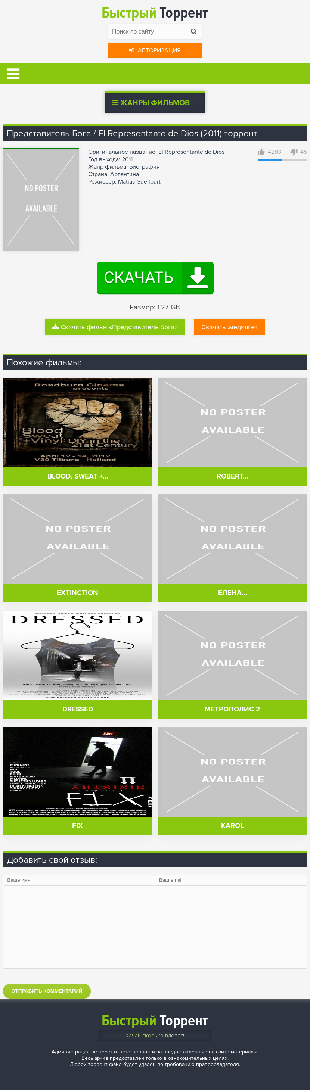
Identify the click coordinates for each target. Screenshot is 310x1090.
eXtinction (77, 593)
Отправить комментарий (46, 991)
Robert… (232, 476)
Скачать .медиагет (229, 327)
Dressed (77, 709)
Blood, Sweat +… (77, 476)
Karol (232, 826)
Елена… (232, 593)
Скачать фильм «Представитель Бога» (114, 327)
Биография (144, 167)
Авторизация (155, 50)
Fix (77, 826)
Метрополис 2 (232, 709)
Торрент (155, 13)
